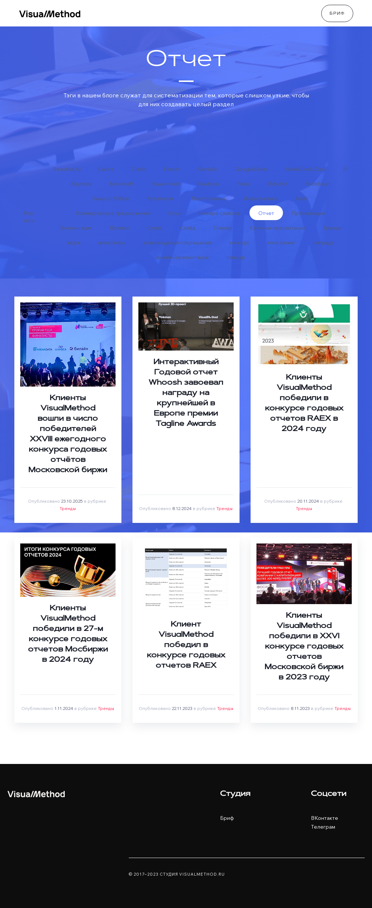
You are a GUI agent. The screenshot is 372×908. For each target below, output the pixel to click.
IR (345, 169)
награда (323, 242)
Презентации (308, 213)
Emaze (171, 169)
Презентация (75, 228)
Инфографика (260, 198)
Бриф (337, 14)
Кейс (302, 198)
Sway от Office (110, 198)
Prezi (243, 183)
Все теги (28, 215)
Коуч (174, 213)
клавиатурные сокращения (178, 242)
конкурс (239, 242)
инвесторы (112, 242)
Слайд (154, 228)
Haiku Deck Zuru (305, 169)
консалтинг (282, 242)
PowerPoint (165, 183)
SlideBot (277, 183)
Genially (207, 169)
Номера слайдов (219, 213)
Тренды (332, 228)
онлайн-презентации (182, 257)
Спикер (222, 228)
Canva (106, 169)
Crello (138, 169)
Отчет (266, 213)
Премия (119, 228)
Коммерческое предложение (113, 213)
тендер (235, 257)
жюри (74, 242)
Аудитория (160, 198)
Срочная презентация (277, 228)
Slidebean (317, 183)
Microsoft (121, 183)
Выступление (209, 198)
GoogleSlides (251, 169)
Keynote (81, 183)
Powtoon (208, 183)
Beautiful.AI (67, 169)
